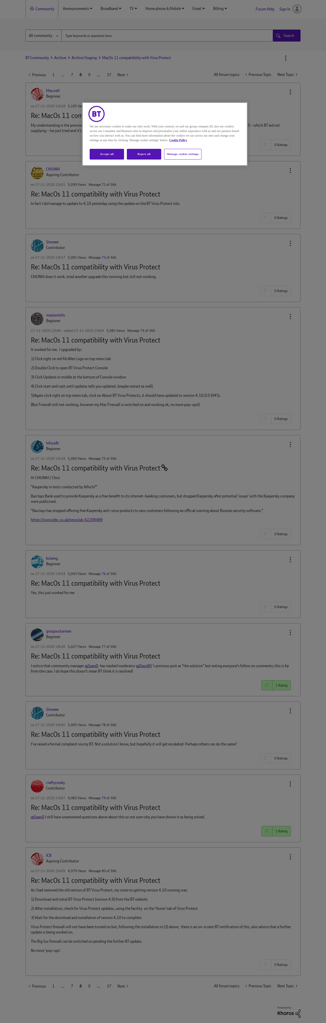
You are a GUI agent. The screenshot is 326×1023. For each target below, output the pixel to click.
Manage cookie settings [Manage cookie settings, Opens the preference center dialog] (183, 153)
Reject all (144, 153)
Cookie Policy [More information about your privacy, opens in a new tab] (178, 140)
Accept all (107, 153)
